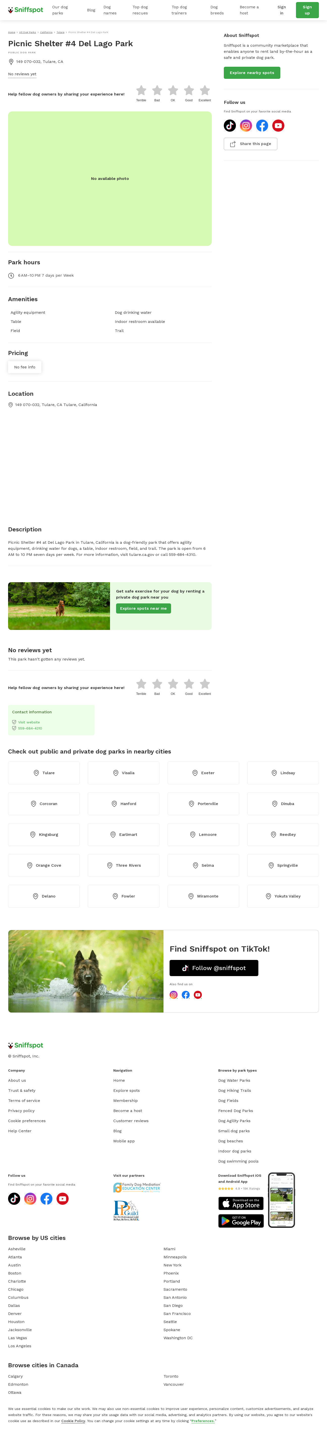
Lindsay (283, 773)
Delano (44, 896)
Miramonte (203, 896)
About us (17, 1080)
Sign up (307, 10)
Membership (125, 1100)
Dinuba (283, 804)
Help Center (20, 1130)
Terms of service (24, 1100)
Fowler (123, 896)
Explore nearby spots (252, 72)
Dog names (110, 10)
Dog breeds (217, 10)
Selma (203, 865)
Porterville (203, 804)
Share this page (250, 144)
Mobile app (124, 1141)
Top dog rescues (140, 10)
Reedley (283, 835)
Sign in (282, 10)
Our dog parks (60, 10)
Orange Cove (44, 865)
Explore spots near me (143, 608)
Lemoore (203, 835)
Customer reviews (131, 1120)
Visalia (123, 773)
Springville (283, 865)
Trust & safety (21, 1090)
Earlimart (123, 835)
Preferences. (203, 1421)
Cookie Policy (73, 1421)
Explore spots (126, 1090)
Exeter (203, 773)
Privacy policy (21, 1110)
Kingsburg (44, 835)
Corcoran (44, 804)
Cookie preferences (27, 1120)
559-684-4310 (27, 728)
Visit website (26, 722)
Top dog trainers (179, 10)
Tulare (44, 773)
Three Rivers (124, 865)
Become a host (249, 10)
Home (119, 1080)
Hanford (123, 804)
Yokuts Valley (283, 896)
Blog (91, 10)
